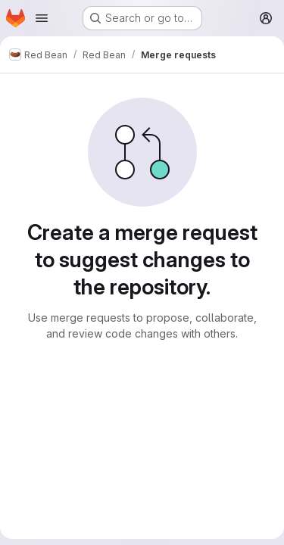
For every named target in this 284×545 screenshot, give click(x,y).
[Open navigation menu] (42, 18)
